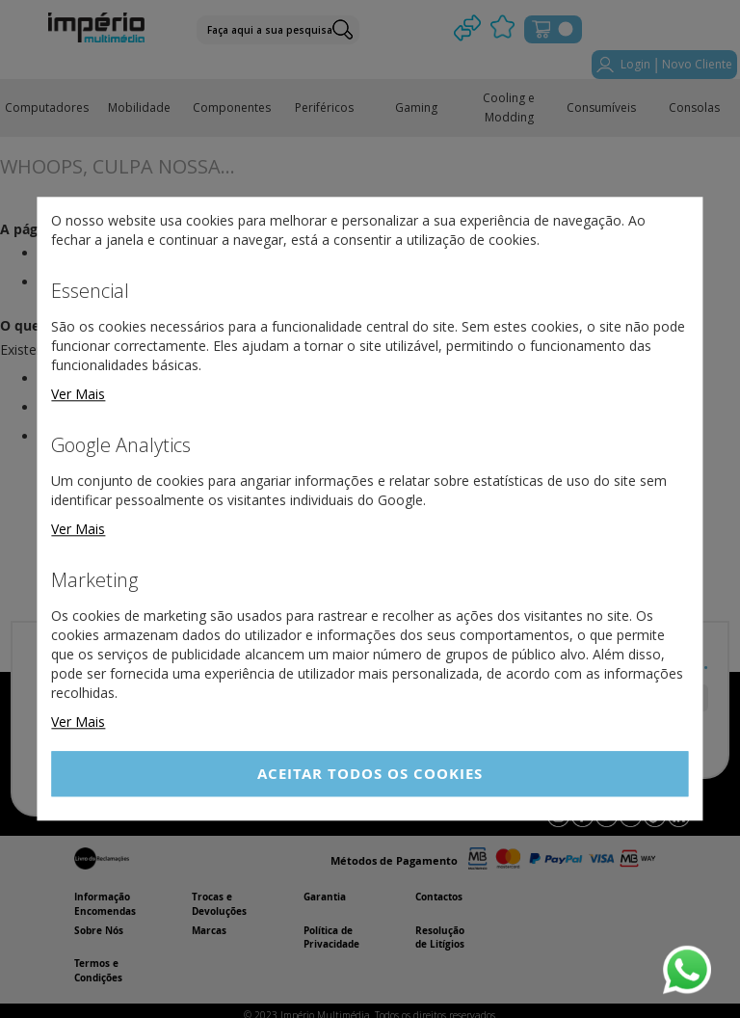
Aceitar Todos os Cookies (370, 774)
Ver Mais (78, 394)
